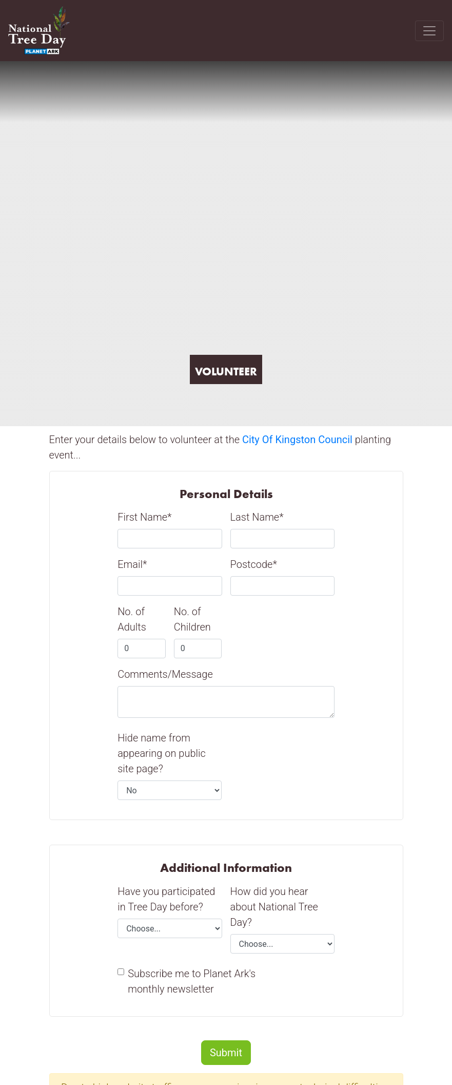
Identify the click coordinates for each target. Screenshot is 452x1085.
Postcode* (253, 564)
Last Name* (257, 517)
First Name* (144, 517)
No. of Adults (131, 619)
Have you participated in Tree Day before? (166, 899)
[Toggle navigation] (429, 31)
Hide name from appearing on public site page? (161, 753)
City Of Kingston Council (297, 439)
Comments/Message (165, 674)
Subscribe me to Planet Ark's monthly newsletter (192, 981)
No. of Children (192, 619)
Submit (226, 1052)
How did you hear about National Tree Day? (274, 906)
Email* (132, 564)
